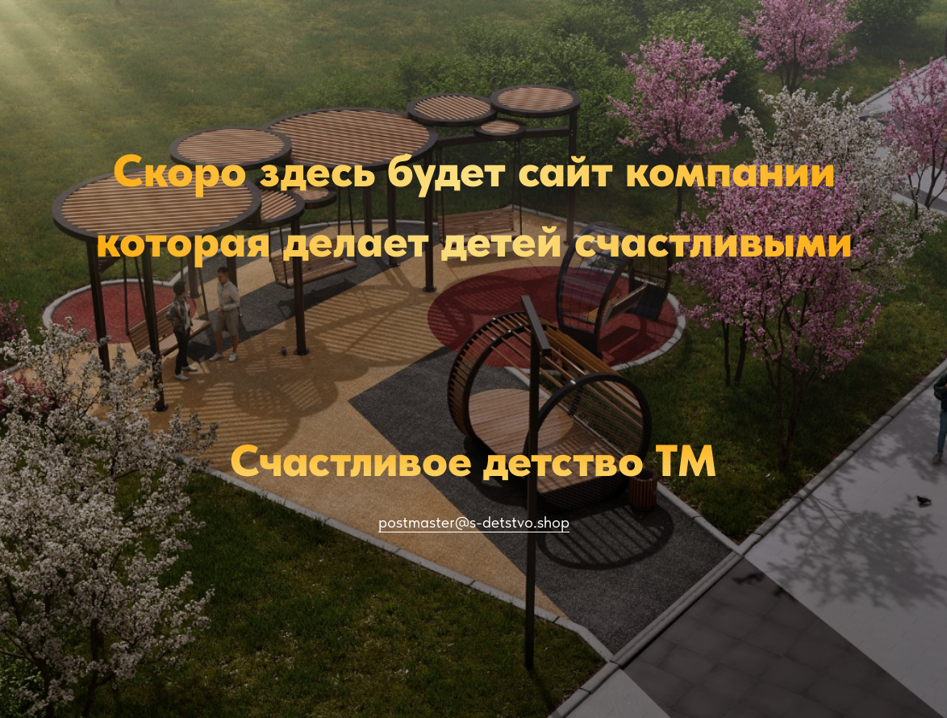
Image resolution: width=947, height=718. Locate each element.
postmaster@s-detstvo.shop (473, 522)
